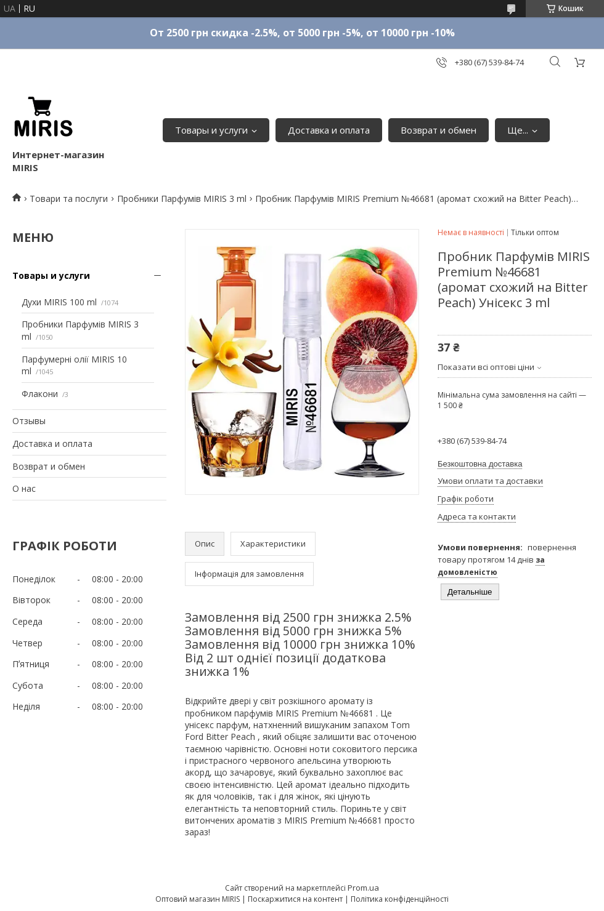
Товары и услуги (211, 130)
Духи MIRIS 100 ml (59, 302)
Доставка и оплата (329, 130)
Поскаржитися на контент (295, 899)
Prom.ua (363, 887)
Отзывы (29, 421)
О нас (24, 488)
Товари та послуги (69, 198)
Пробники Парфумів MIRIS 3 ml (182, 198)
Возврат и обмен (438, 130)
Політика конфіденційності (400, 899)
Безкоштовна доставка (480, 463)
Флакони (40, 393)
